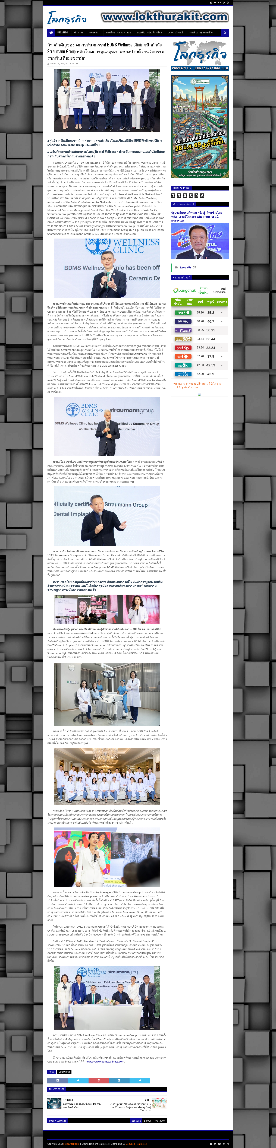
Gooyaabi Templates (136, 1144)
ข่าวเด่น (78, 32)
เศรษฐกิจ (93, 32)
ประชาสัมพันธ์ (175, 32)
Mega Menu (62, 32)
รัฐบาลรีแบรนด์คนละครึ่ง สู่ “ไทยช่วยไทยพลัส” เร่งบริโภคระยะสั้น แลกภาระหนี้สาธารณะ (196, 217)
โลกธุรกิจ (185, 267)
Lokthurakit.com (71, 1144)
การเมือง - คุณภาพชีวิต (201, 32)
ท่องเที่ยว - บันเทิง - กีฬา (149, 32)
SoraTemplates (101, 1144)
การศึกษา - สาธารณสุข (118, 32)
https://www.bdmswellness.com (105, 1061)
